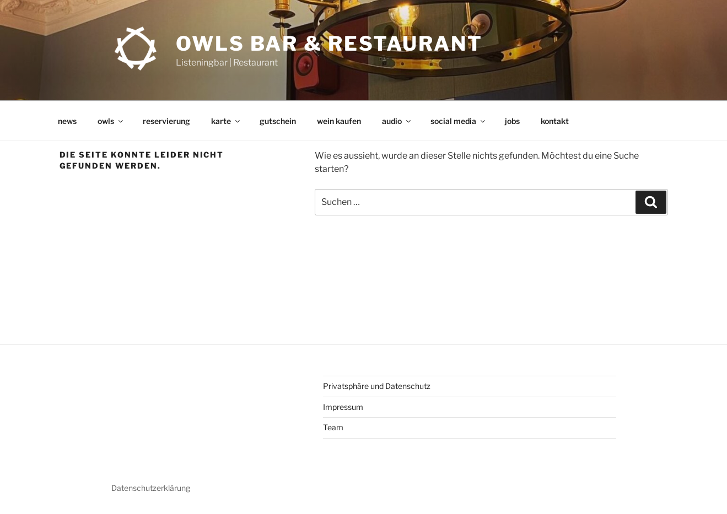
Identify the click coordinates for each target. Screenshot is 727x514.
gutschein (278, 121)
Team (333, 427)
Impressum (343, 407)
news (67, 121)
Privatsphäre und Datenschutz (376, 386)
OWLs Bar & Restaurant (329, 43)
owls (111, 121)
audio (397, 121)
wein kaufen (339, 121)
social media (458, 121)
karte (226, 121)
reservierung (166, 121)
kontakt (555, 121)
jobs (512, 121)
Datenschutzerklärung (150, 488)
